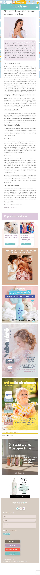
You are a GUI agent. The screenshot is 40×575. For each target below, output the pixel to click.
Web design (5, 559)
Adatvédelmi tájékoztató (7, 561)
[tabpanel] (12, 234)
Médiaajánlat (24, 561)
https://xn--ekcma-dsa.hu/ (10, 207)
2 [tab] (19, 247)
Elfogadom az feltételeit (11, 530)
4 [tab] (22, 247)
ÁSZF (20, 561)
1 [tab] (17, 247)
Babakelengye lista (8, 435)
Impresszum (16, 561)
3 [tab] (20, 247)
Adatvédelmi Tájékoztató (12, 530)
